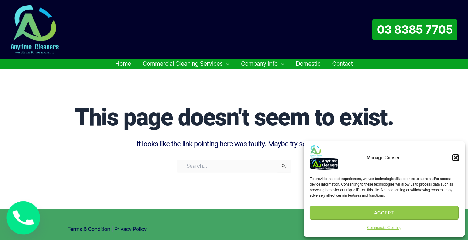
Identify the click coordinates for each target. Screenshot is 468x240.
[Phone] (23, 217)
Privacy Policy (130, 229)
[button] (456, 158)
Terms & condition (89, 229)
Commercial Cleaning (384, 227)
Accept (384, 213)
